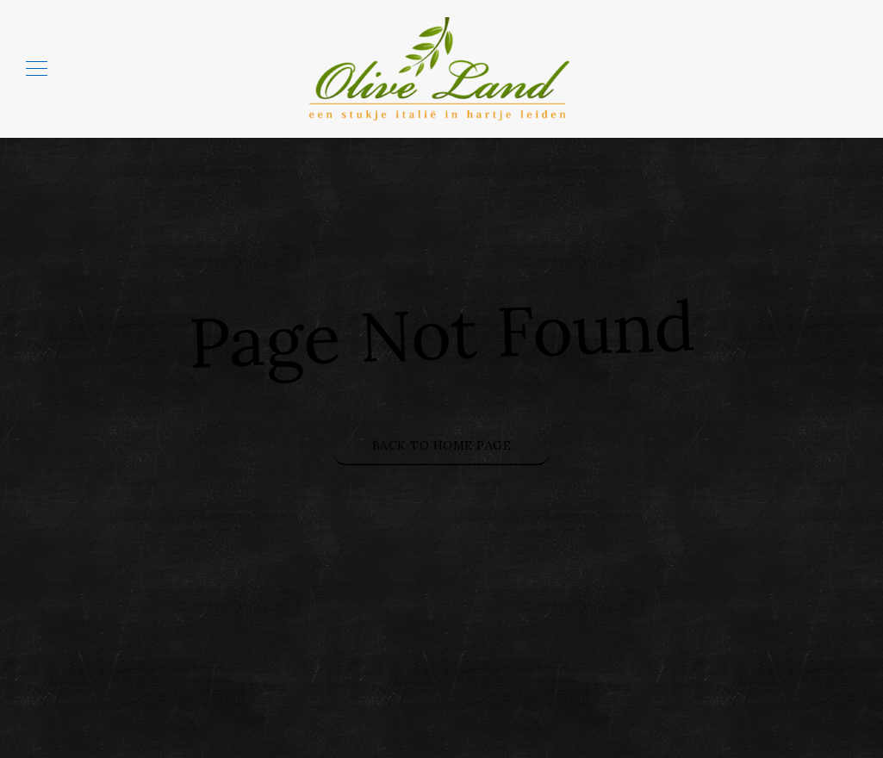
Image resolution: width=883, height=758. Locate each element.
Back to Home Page (442, 445)
